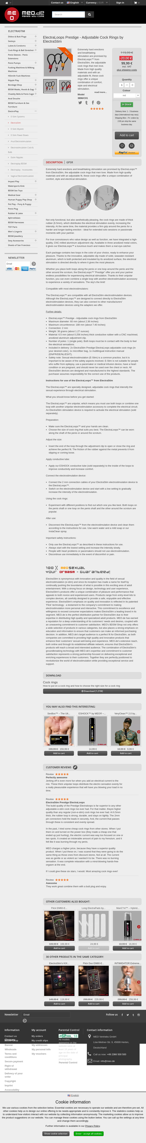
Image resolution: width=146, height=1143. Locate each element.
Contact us (57, 2)
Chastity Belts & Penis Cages (21, 94)
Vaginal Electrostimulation (22, 176)
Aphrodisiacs (14, 217)
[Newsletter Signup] (33, 265)
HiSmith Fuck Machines (19, 75)
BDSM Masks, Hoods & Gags (21, 89)
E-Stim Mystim (17, 129)
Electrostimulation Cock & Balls (21, 149)
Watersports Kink (16, 186)
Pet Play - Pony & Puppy (19, 204)
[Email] (17, 264)
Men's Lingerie (15, 231)
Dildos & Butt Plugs (17, 36)
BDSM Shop (11, 1040)
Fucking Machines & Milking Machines (21, 69)
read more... (100, 92)
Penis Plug (13, 208)
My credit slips (40, 1040)
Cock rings (50, 682)
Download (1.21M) (92, 691)
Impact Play (13, 181)
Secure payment (14, 1061)
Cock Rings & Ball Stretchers (21, 50)
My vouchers (39, 1053)
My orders (37, 1036)
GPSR (69, 162)
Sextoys (11, 41)
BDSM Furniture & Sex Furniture (18, 105)
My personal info (41, 1049)
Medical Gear (14, 195)
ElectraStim (15, 122)
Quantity (127, 79)
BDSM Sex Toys (15, 190)
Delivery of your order (13, 1075)
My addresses (39, 1045)
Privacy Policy (92, 1126)
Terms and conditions (11, 1055)
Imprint (9, 1085)
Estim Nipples (16, 157)
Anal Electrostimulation (20, 141)
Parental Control (68, 1062)
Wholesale (10, 1049)
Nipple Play (13, 80)
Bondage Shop (15, 84)
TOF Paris (12, 227)
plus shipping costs (127, 69)
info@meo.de (108, 1061)
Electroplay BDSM (18, 163)
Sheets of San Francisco (19, 245)
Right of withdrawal (11, 1067)
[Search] (89, 14)
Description (54, 162)
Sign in (120, 2)
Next (69, 86)
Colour (127, 90)
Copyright (10, 1081)
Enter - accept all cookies (89, 1133)
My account (39, 1030)
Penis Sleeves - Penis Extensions (18, 56)
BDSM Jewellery (15, 236)
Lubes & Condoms (17, 45)
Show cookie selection (56, 1133)
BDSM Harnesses (16, 222)
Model (81, 94)
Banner (9, 1045)
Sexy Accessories (16, 240)
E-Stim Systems (17, 116)
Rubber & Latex (15, 213)
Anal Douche (14, 98)
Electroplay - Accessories (21, 169)
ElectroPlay (13, 111)
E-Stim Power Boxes (19, 135)
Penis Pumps (14, 63)
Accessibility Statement (12, 1091)
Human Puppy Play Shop (20, 199)
